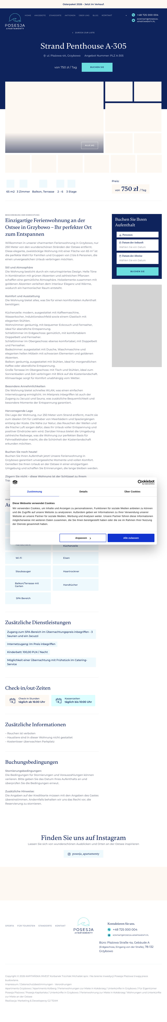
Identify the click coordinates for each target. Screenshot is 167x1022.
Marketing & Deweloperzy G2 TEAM (38, 1000)
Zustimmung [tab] (34, 491)
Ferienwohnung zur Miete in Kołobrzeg (102, 992)
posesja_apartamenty (83, 854)
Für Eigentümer (147, 988)
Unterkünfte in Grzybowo (122, 988)
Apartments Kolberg (44, 988)
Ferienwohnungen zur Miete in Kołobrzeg (82, 988)
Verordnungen (63, 984)
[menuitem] (124, 15)
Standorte (55, 15)
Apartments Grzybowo (18, 988)
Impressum (11, 984)
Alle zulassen (131, 537)
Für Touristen (26, 926)
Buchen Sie (97, 67)
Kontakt (107, 15)
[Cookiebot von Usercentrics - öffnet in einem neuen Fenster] (140, 482)
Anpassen (83, 537)
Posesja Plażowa (14, 992)
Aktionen (70, 15)
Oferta (9, 926)
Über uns (84, 15)
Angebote (40, 15)
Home (28, 15)
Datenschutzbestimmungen (36, 984)
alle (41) (89, 145)
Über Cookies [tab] (132, 491)
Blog (96, 15)
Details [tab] (83, 491)
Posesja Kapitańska (37, 992)
